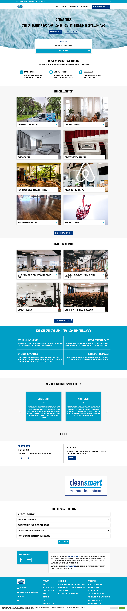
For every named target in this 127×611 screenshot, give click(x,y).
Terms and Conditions (48, 603)
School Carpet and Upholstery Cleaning (68, 594)
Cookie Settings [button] (114, 608)
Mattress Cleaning (93, 590)
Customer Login (85, 6)
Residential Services (48, 587)
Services (63, 6)
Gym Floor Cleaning (63, 590)
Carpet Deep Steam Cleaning (95, 584)
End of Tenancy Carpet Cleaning (96, 594)
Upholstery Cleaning (93, 587)
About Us (45, 594)
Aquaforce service (71, 566)
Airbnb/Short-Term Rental (95, 600)
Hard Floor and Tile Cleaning (95, 603)
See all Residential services (63, 233)
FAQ (44, 600)
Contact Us (46, 597)
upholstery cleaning (72, 556)
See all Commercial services (63, 320)
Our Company (73, 6)
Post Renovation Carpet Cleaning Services (99, 597)
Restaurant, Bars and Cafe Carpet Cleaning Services (71, 587)
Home (57, 6)
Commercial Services (48, 590)
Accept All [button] (122, 608)
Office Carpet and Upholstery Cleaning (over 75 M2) (71, 584)
